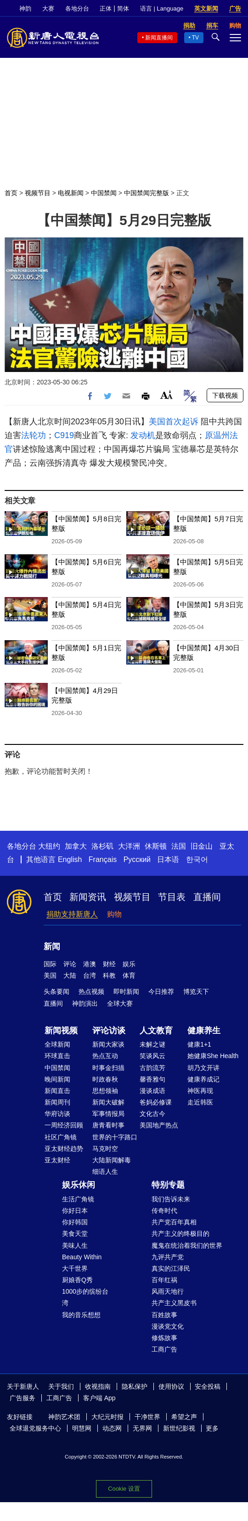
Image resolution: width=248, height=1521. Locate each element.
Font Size (166, 395)
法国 (178, 846)
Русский (137, 859)
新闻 (52, 946)
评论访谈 (108, 1030)
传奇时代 (164, 1210)
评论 (69, 964)
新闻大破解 (108, 1102)
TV (195, 37)
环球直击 (57, 1055)
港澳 (89, 964)
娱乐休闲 (78, 1184)
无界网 (142, 1428)
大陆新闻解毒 (111, 1160)
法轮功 (33, 435)
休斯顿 (156, 846)
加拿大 (76, 846)
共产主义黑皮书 (174, 1303)
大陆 (69, 975)
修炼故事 (164, 1337)
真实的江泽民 (171, 1268)
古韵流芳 (152, 1067)
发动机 (142, 435)
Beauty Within (81, 1257)
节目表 (172, 897)
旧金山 (202, 846)
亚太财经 (57, 1160)
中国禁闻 (104, 193)
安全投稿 (207, 1386)
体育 (129, 975)
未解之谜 (152, 1044)
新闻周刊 (57, 1102)
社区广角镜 (61, 1137)
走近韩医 (200, 1102)
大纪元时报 (107, 1416)
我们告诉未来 (171, 1199)
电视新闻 (71, 193)
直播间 (207, 897)
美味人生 (75, 1245)
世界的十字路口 (114, 1137)
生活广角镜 (78, 1199)
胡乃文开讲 (203, 1067)
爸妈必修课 (156, 1102)
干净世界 (147, 1416)
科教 (109, 975)
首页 (11, 193)
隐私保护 (134, 1386)
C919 (64, 435)
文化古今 (152, 1113)
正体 (106, 8)
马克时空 (105, 1148)
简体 (123, 8)
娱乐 (129, 964)
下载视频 (225, 395)
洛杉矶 (102, 846)
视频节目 (38, 193)
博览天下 (196, 991)
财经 (109, 964)
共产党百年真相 (174, 1222)
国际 (50, 964)
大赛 (48, 8)
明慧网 (81, 1428)
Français (103, 859)
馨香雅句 (152, 1079)
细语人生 (105, 1171)
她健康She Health (212, 1055)
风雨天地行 (168, 1291)
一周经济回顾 (64, 1125)
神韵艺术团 (64, 1416)
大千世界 (75, 1268)
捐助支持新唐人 (72, 914)
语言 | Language (161, 8)
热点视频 (91, 991)
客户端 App (99, 1398)
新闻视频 (61, 1030)
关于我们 (61, 1386)
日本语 (168, 859)
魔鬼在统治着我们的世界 (187, 1245)
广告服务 (22, 1398)
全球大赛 (120, 1003)
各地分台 (77, 8)
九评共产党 (168, 1257)
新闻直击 (57, 1090)
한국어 (197, 859)
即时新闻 (126, 991)
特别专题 (168, 1184)
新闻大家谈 (108, 1044)
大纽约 (49, 846)
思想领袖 (105, 1090)
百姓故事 (164, 1314)
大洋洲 (129, 846)
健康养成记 (203, 1079)
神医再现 (200, 1090)
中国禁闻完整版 (146, 193)
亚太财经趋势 (64, 1148)
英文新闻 (206, 8)
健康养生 (203, 1030)
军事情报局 (108, 1113)
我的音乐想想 (81, 1314)
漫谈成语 (152, 1090)
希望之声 (184, 1416)
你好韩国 (75, 1222)
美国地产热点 (159, 1125)
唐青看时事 (108, 1125)
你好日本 (75, 1210)
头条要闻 (56, 991)
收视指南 (98, 1386)
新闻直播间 (159, 37)
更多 (212, 1428)
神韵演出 (85, 1003)
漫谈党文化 (168, 1326)
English (70, 859)
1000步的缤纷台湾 (85, 1297)
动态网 (112, 1428)
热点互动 (105, 1055)
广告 (235, 8)
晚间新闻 (57, 1079)
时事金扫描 (108, 1067)
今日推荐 (161, 991)
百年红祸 (164, 1280)
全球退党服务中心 (35, 1428)
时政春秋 (105, 1079)
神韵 (25, 8)
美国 (50, 975)
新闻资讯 (87, 897)
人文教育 (156, 1030)
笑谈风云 (152, 1055)
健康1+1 (199, 1044)
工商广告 (164, 1349)
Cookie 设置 (124, 1488)
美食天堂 (75, 1233)
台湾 (89, 975)
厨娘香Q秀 (77, 1280)
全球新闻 (57, 1044)
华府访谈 (57, 1113)
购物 (114, 914)
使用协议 (171, 1386)
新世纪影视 (179, 1428)
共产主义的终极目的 (180, 1233)
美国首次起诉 (173, 421)
